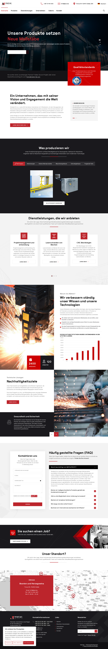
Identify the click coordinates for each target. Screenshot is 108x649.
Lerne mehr (24, 262)
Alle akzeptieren (28, 642)
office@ (37, 628)
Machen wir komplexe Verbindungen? (63, 500)
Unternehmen (40, 11)
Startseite (4, 11)
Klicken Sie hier (91, 635)
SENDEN (27, 504)
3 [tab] (56, 276)
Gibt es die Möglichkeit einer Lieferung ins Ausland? (68, 496)
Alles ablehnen (18, 642)
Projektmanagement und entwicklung (24, 244)
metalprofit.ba (38, 637)
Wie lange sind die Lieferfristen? (62, 504)
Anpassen (8, 642)
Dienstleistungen (26, 11)
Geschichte (59, 628)
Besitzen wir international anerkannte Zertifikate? (68, 508)
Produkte (14, 11)
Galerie (51, 11)
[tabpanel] (84, 108)
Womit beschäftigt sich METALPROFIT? (63, 467)
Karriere (59, 621)
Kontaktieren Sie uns (33, 77)
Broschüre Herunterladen (63, 624)
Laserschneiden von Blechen (54, 244)
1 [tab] (51, 276)
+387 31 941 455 (48, 3)
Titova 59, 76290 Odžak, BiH (84, 3)
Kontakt (59, 11)
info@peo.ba (65, 3)
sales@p (37, 629)
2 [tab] (54, 276)
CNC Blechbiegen (84, 243)
